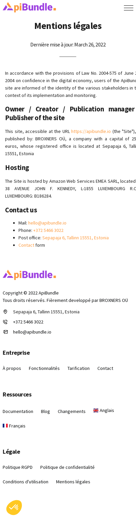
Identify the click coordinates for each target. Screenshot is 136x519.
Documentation (18, 411)
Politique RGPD (18, 467)
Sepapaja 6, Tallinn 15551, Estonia (75, 238)
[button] (14, 507)
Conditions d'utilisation (25, 482)
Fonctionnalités (44, 368)
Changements (72, 411)
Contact (26, 245)
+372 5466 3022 (48, 230)
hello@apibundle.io (47, 223)
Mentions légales (73, 482)
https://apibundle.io (91, 131)
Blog (45, 411)
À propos (12, 368)
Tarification (78, 368)
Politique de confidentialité (67, 467)
